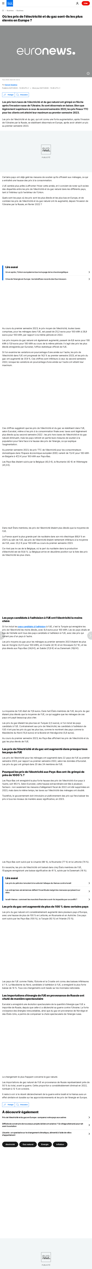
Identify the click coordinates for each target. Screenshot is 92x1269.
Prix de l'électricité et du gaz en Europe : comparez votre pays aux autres (34, 1117)
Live (86, 3)
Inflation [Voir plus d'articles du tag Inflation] (60, 1144)
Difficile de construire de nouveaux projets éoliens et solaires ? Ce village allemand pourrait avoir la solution (42, 1125)
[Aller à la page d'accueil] (10, 3)
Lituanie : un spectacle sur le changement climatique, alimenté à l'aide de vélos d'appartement (37, 1133)
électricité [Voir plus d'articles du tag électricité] (10, 1144)
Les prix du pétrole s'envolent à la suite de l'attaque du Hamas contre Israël (38, 883)
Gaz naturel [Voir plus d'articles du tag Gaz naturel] (28, 1144)
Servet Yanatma (11, 85)
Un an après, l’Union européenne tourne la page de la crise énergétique (36, 272)
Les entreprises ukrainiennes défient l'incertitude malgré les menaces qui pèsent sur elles (42, 891)
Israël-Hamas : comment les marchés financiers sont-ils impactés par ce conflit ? (41, 899)
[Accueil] (3, 10)
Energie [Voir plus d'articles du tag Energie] (44, 1144)
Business (10, 10)
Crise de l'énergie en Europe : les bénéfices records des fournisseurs (35, 279)
